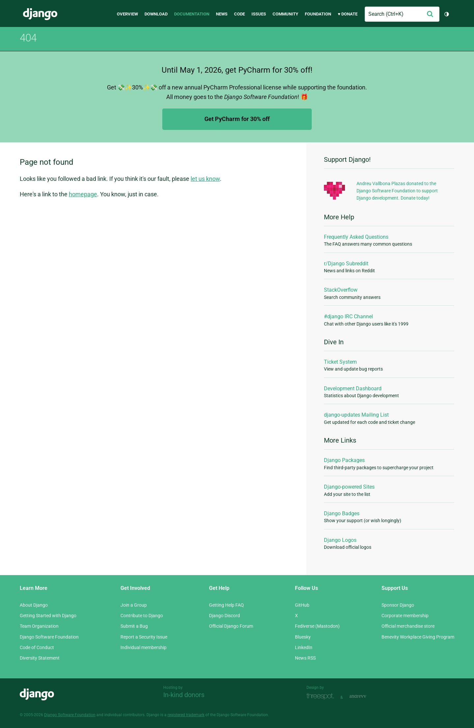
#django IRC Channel (348, 316)
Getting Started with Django (48, 615)
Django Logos (340, 540)
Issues (258, 14)
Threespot (321, 696)
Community (285, 14)
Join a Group (133, 605)
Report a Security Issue (143, 637)
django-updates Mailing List (356, 415)
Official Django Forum (231, 626)
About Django (34, 605)
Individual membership (143, 647)
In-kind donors (183, 695)
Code (239, 14)
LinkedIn (303, 647)
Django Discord (224, 615)
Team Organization (39, 626)
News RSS (305, 658)
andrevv (365, 696)
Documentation (191, 14)
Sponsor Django (398, 605)
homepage (83, 194)
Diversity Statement (40, 658)
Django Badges (341, 513)
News (221, 14)
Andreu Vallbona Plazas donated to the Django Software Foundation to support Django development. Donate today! (397, 191)
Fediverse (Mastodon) (317, 626)
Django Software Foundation (49, 637)
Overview (127, 14)
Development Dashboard (353, 388)
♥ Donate (347, 14)
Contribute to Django (141, 615)
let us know (205, 178)
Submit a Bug (134, 626)
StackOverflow (340, 290)
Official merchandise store (408, 626)
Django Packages (344, 460)
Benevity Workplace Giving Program (418, 637)
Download (156, 14)
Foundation (318, 14)
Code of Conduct (37, 647)
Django (40, 14)
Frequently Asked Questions (356, 237)
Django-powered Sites (349, 487)
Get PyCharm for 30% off (237, 118)
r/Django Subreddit (346, 263)
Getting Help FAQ (226, 605)
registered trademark (186, 715)
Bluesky (303, 637)
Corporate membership (405, 615)
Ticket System (340, 362)
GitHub (302, 605)
